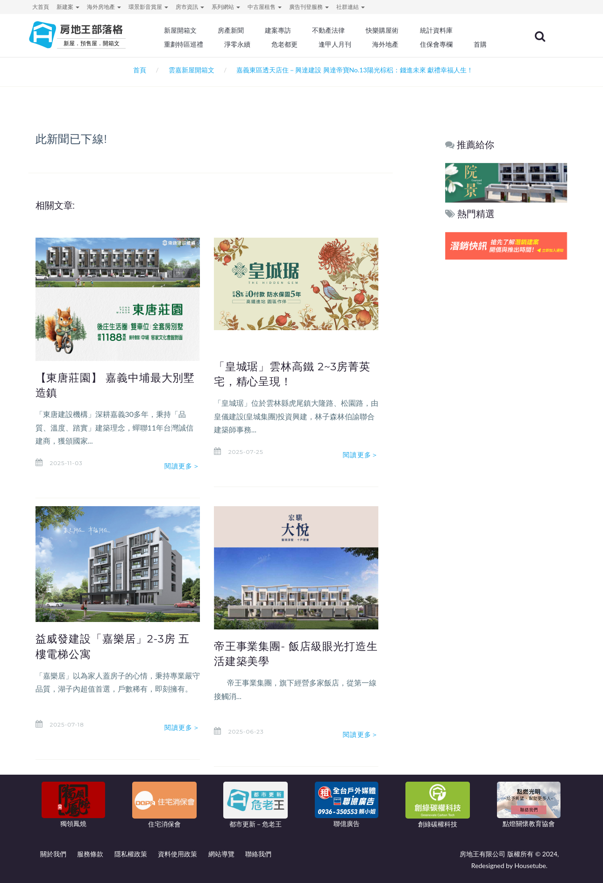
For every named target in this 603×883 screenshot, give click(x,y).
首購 (482, 44)
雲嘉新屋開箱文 (191, 70)
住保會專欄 (439, 44)
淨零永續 (241, 44)
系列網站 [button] (226, 6)
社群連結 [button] (350, 6)
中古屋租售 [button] (265, 6)
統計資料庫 (439, 30)
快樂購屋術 (385, 30)
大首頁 (40, 6)
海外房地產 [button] (104, 6)
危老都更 (288, 44)
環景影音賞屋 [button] (148, 6)
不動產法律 (331, 30)
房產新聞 (234, 30)
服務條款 (90, 854)
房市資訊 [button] (190, 6)
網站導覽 (221, 854)
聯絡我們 (258, 854)
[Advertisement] (506, 404)
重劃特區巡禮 (187, 44)
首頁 (138, 70)
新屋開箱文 (184, 30)
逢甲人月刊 (338, 44)
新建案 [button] (68, 6)
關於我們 (53, 854)
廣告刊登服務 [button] (309, 6)
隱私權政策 (130, 854)
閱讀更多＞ (182, 466)
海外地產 (389, 44)
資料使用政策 (177, 854)
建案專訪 (282, 30)
